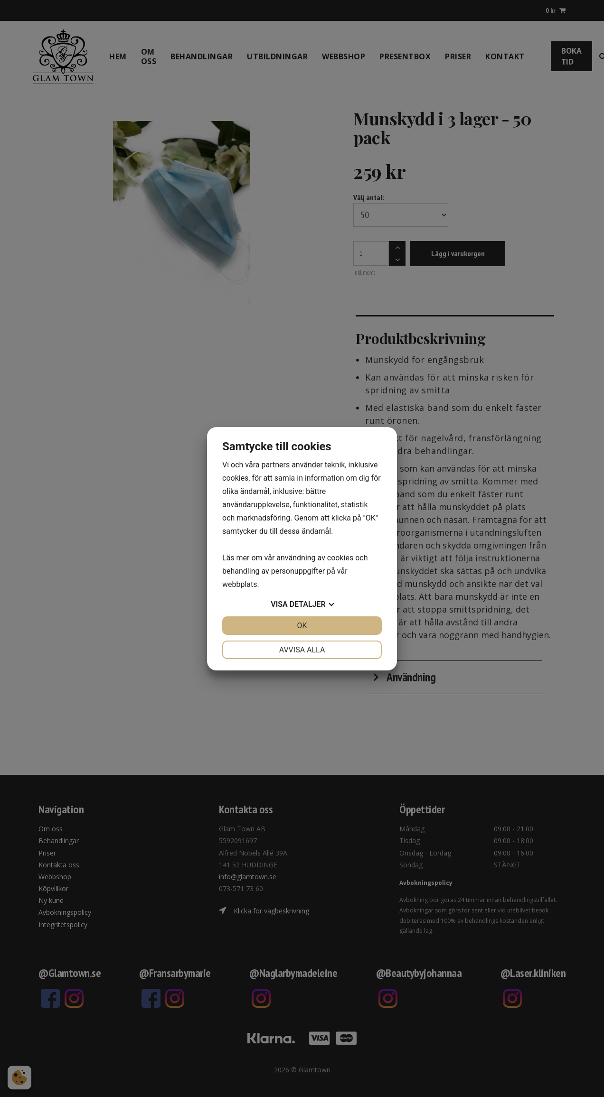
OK (302, 625)
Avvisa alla (302, 649)
